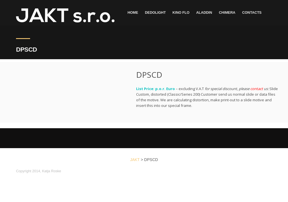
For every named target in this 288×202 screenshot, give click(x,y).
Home (132, 13)
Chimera (227, 13)
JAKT (135, 159)
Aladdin (204, 13)
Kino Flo (180, 13)
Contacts (252, 13)
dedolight (155, 13)
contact (256, 88)
